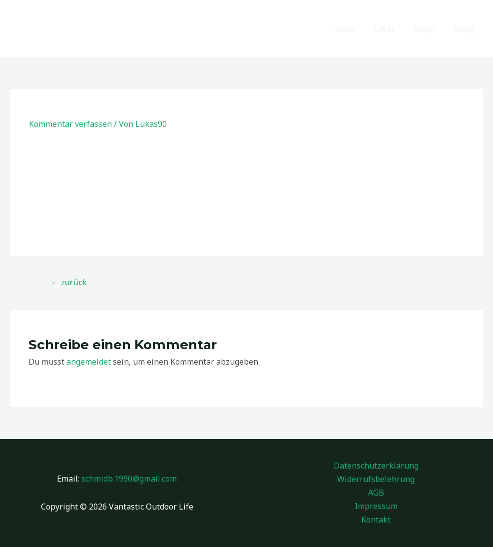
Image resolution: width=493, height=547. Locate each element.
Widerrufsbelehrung (376, 479)
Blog (464, 28)
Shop (425, 28)
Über (385, 28)
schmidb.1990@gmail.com (129, 478)
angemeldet (88, 361)
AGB (376, 492)
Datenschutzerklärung (376, 465)
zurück (68, 282)
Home (342, 28)
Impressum (376, 506)
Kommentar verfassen (70, 123)
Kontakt (376, 519)
